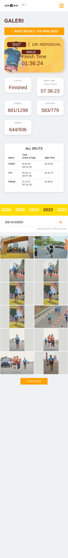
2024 (34, 209)
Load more (34, 381)
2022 (62, 209)
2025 (20, 209)
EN (27, 5)
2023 (48, 209)
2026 (6, 209)
